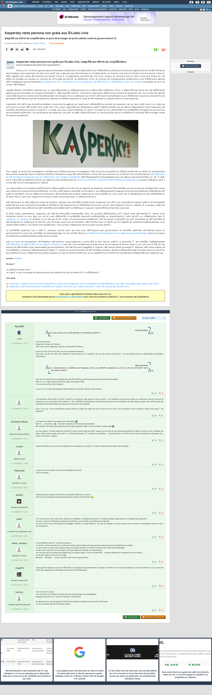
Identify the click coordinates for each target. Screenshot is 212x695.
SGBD (104, 6)
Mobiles (119, 6)
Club (124, 2)
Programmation (93, 6)
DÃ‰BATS (123, 9)
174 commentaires (56, 44)
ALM (51, 6)
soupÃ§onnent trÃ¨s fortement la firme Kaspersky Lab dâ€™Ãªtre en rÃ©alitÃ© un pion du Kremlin (92, 82)
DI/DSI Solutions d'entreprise (25, 6)
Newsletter (84, 2)
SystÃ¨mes (129, 6)
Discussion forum (190, 66)
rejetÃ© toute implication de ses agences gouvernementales (118, 233)
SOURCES (113, 9)
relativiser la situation (17, 219)
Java (67, 6)
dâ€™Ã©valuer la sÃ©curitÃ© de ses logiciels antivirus (33, 244)
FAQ (56, 2)
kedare (19, 495)
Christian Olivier (38, 43)
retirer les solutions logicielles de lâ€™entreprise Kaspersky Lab (108, 180)
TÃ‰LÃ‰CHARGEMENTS (97, 9)
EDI (84, 6)
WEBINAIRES (73, 9)
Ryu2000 (19, 326)
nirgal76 (19, 568)
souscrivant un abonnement (70, 297)
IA (46, 6)
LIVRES (83, 9)
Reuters (18, 258)
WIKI (131, 9)
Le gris (19, 446)
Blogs (64, 2)
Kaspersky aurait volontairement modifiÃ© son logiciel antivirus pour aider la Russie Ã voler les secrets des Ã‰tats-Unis (69, 286)
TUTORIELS (56, 9)
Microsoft (59, 6)
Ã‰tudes (106, 2)
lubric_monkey (19, 543)
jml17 (19, 519)
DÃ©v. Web (75, 6)
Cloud (40, 6)
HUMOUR (144, 9)
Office (111, 6)
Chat (72, 2)
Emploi (95, 2)
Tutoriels (47, 2)
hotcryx (19, 592)
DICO (137, 9)
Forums (35, 2)
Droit (116, 2)
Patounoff (19, 470)
